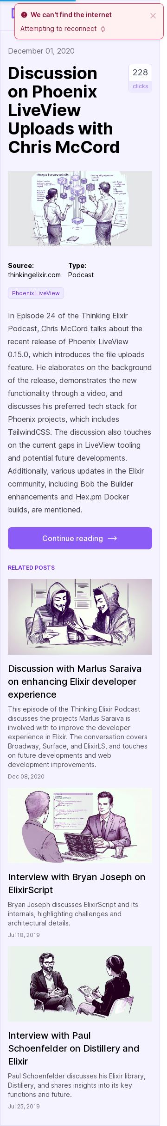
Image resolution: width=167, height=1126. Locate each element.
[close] (153, 15)
